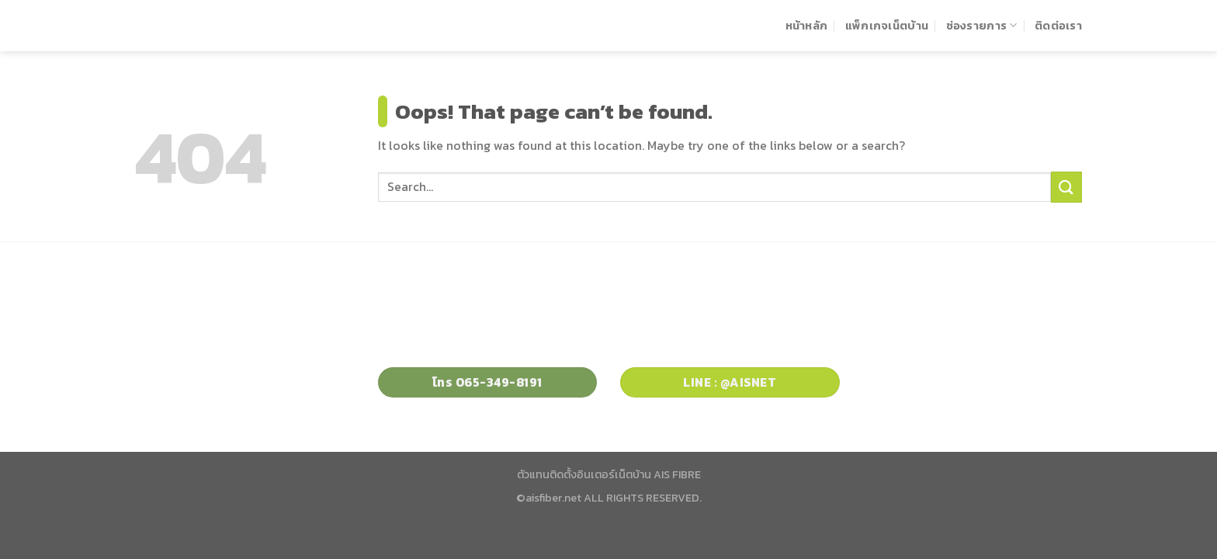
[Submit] (1066, 187)
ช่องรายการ (982, 25)
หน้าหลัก (806, 25)
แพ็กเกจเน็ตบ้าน (886, 25)
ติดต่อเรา (1058, 25)
